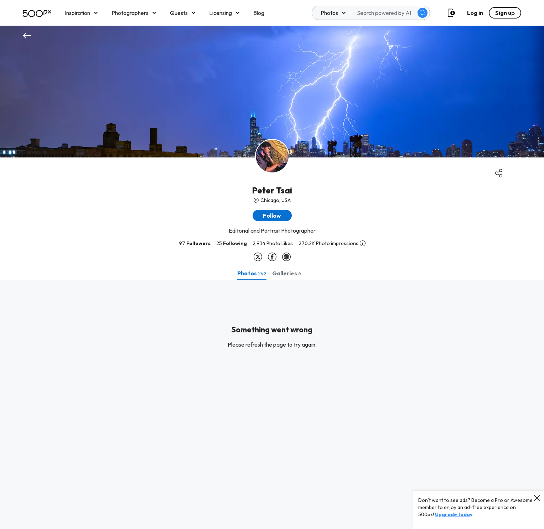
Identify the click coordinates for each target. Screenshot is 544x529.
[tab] (251, 273)
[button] (272, 215)
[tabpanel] (272, 404)
